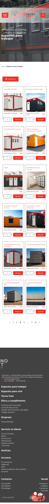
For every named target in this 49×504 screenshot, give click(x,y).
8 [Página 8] (36, 322)
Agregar (18, 119)
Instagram (43, 483)
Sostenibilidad (7, 422)
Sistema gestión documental (13, 469)
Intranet (4, 471)
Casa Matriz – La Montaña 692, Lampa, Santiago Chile (18, 375)
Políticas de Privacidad (11, 405)
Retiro (3, 436)
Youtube (44, 490)
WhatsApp (5, 488)
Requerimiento (7, 443)
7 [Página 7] (32, 322)
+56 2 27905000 (9, 381)
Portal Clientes (7, 434)
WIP (3, 467)
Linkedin (44, 486)
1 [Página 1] (13, 322)
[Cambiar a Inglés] (15, 15)
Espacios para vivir (11, 391)
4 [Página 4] (24, 322)
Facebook (43, 488)
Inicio (3, 66)
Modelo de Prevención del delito (15, 410)
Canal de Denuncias (9, 407)
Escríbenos (5, 486)
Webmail (5, 464)
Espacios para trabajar (14, 386)
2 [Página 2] (17, 322)
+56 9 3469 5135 (21, 381)
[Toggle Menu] (5, 15)
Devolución (6, 438)
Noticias (6, 450)
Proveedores (6, 462)
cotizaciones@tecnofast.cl (12, 379)
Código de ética (8, 412)
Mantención (6, 441)
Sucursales (5, 483)
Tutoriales (5, 445)
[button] (11, 79)
